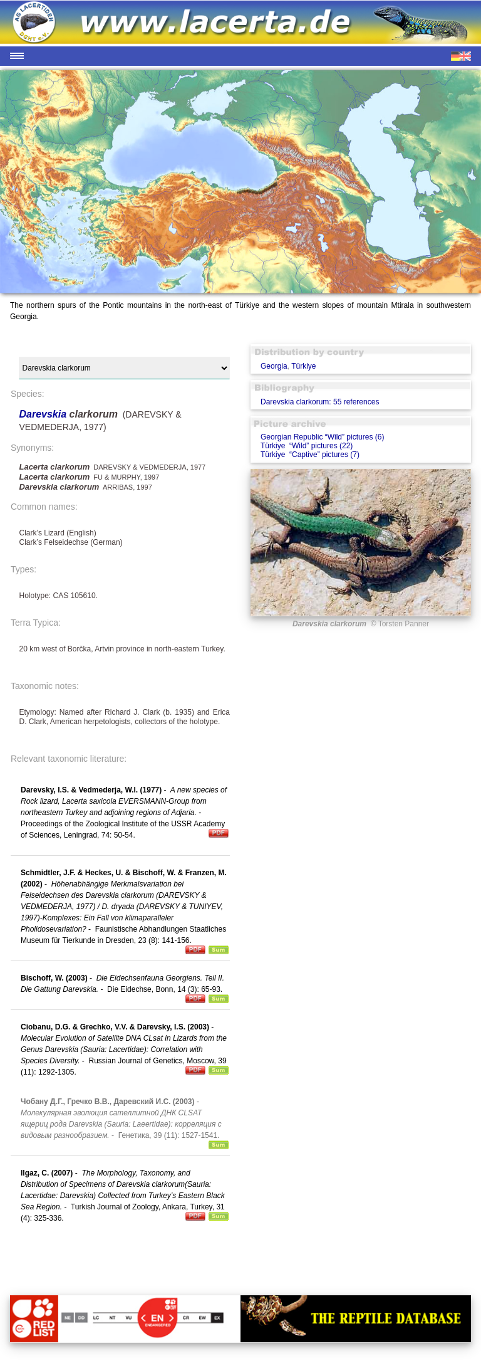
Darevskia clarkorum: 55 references (320, 401)
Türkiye (303, 366)
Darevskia (44, 414)
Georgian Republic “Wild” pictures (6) (322, 437)
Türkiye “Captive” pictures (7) (310, 454)
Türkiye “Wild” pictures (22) (307, 445)
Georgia (274, 366)
